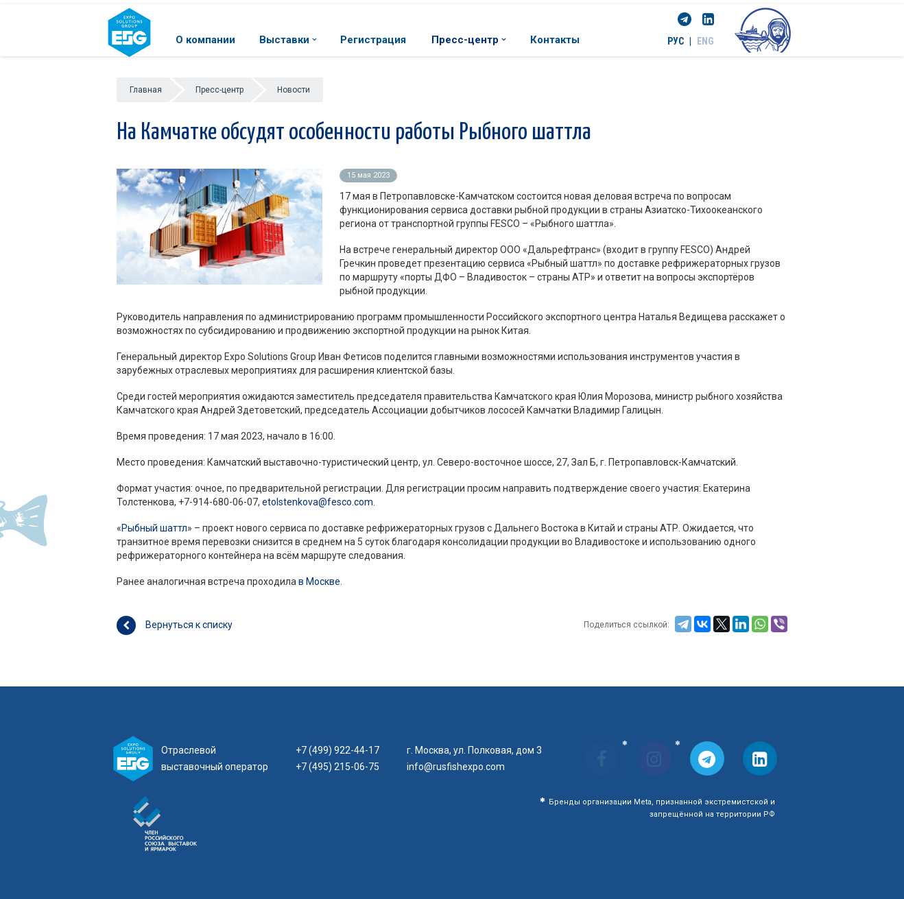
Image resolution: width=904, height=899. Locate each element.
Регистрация (373, 40)
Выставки (287, 40)
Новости (293, 90)
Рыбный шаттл (154, 528)
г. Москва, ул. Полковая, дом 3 (474, 750)
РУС (675, 41)
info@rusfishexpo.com (456, 766)
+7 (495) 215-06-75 (337, 766)
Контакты (555, 40)
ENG (705, 41)
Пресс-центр (468, 40)
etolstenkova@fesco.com (317, 501)
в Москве (319, 581)
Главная (146, 90)
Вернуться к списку (175, 625)
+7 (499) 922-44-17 (337, 750)
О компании (205, 40)
